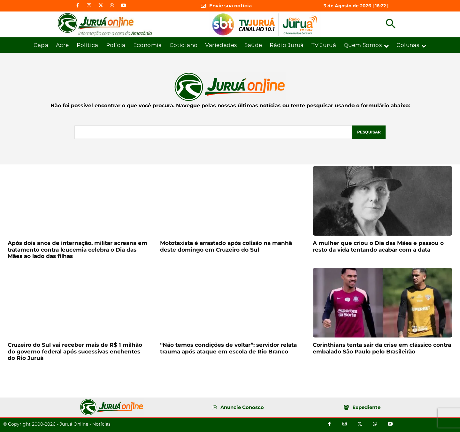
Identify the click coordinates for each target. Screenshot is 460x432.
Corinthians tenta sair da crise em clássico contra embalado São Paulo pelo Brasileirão (382, 348)
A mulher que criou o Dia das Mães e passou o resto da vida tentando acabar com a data (378, 246)
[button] (390, 24)
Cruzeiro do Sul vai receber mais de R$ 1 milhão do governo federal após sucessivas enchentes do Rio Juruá (75, 351)
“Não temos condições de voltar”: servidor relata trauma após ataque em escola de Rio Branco (228, 348)
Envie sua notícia (230, 6)
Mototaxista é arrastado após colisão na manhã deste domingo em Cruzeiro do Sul (226, 246)
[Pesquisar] (369, 132)
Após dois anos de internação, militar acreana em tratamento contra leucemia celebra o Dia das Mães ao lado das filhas (77, 249)
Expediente (366, 407)
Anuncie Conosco (242, 407)
